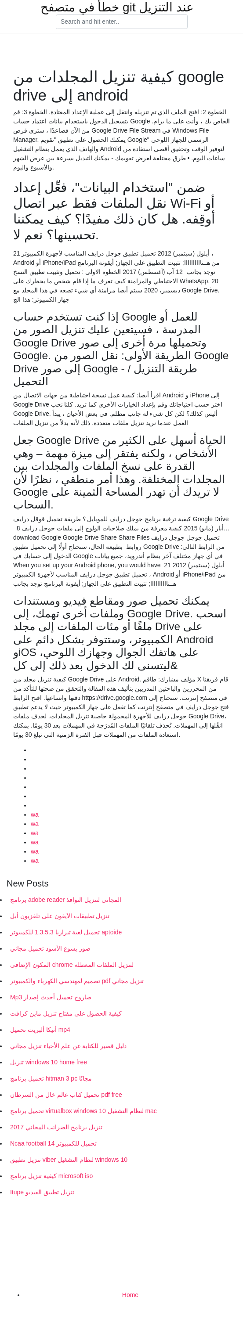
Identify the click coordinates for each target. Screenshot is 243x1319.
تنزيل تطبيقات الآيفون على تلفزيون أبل (59, 915)
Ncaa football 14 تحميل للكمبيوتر (53, 1143)
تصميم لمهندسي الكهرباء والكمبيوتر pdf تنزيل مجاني (77, 980)
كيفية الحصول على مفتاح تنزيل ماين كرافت (66, 1013)
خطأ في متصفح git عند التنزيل (117, 7)
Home (130, 1294)
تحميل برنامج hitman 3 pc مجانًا (51, 1078)
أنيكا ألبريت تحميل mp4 (40, 1029)
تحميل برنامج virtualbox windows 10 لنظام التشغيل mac (83, 1110)
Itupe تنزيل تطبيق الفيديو (42, 1192)
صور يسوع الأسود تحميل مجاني (50, 948)
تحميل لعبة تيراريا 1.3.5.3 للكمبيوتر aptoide (66, 932)
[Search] (122, 21)
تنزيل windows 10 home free (48, 1062)
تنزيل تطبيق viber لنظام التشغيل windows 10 (68, 1159)
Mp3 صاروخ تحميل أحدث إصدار (50, 997)
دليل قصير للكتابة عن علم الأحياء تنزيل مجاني (68, 1045)
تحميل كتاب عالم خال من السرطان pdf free (66, 1094)
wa (35, 814)
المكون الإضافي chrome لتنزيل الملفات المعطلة (72, 964)
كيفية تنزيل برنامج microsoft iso (51, 1175)
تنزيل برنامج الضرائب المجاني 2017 (56, 1127)
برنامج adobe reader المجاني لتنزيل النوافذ (65, 899)
